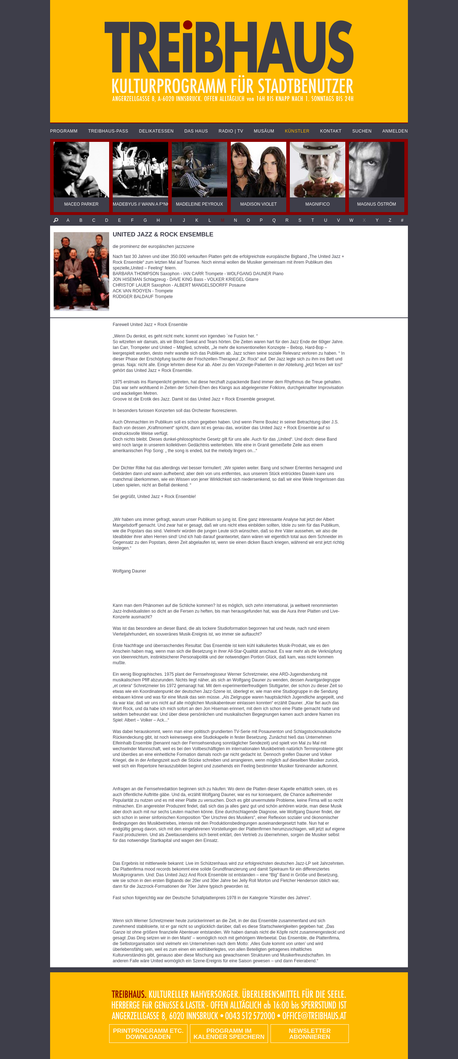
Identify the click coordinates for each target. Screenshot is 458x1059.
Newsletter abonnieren (310, 1033)
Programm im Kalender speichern (229, 1033)
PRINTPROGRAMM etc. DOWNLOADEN (148, 1033)
